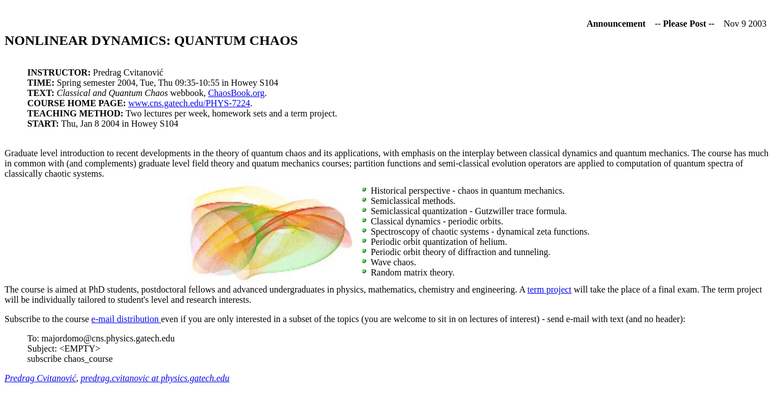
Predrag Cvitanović (40, 378)
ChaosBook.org (236, 93)
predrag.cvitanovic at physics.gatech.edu (155, 378)
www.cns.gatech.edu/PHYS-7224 (189, 103)
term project (549, 289)
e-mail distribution (126, 319)
